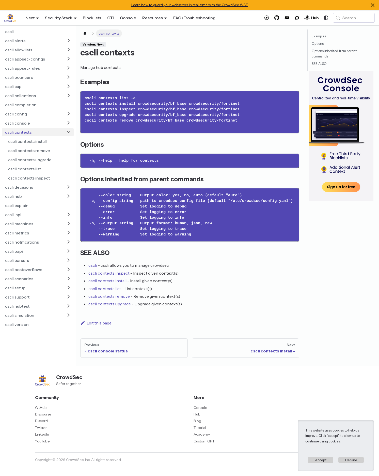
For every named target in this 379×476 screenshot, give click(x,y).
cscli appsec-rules (22, 68)
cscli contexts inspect (29, 178)
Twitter (41, 427)
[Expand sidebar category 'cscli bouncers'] (69, 77)
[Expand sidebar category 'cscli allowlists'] (69, 50)
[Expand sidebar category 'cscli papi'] (69, 251)
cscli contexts (18, 132)
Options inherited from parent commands (334, 53)
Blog (197, 421)
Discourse (43, 414)
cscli (9, 31)
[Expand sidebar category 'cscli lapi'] (69, 215)
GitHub (41, 407)
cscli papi (14, 251)
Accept (320, 460)
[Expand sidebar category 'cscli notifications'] (69, 242)
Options (318, 44)
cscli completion (21, 104)
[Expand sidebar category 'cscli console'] (69, 123)
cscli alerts (15, 40)
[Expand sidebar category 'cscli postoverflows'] (69, 269)
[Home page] (85, 33)
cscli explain (16, 205)
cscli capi (14, 86)
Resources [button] (152, 17)
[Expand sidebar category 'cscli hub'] (69, 196)
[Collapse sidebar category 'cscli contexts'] (69, 132)
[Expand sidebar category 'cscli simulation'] (69, 315)
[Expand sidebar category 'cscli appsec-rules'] (69, 68)
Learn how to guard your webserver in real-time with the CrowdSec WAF (189, 5)
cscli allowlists (18, 49)
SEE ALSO (319, 64)
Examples (319, 36)
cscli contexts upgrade (30, 159)
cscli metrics (17, 232)
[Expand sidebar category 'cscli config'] (69, 114)
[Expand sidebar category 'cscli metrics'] (69, 233)
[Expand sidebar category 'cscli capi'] (69, 86)
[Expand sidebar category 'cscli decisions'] (69, 187)
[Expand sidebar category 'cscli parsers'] (69, 260)
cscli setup (15, 287)
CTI (110, 17)
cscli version (17, 324)
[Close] (372, 5)
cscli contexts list (24, 168)
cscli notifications (22, 242)
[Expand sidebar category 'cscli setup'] (69, 288)
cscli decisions (19, 187)
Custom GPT (204, 441)
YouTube (42, 441)
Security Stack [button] (58, 17)
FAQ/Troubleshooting (194, 17)
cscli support (17, 297)
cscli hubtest (17, 306)
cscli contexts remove (29, 150)
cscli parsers (17, 260)
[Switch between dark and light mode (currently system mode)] (326, 18)
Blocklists (92, 17)
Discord (41, 421)
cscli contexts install (27, 141)
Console (128, 17)
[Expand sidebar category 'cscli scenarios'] (69, 279)
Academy (202, 434)
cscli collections (20, 95)
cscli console (17, 123)
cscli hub (13, 196)
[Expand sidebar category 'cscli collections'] (69, 96)
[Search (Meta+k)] (354, 18)
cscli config (16, 113)
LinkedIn (42, 434)
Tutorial (200, 427)
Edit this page (96, 322)
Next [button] (30, 17)
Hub (197, 414)
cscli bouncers (19, 77)
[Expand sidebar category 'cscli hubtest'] (69, 306)
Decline (351, 460)
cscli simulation (19, 315)
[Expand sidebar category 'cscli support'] (69, 297)
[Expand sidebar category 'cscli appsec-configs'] (69, 59)
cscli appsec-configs (25, 59)
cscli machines (19, 223)
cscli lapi (13, 214)
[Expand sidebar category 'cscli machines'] (69, 224)
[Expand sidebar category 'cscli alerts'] (69, 41)
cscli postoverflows (23, 269)
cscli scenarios (19, 278)
